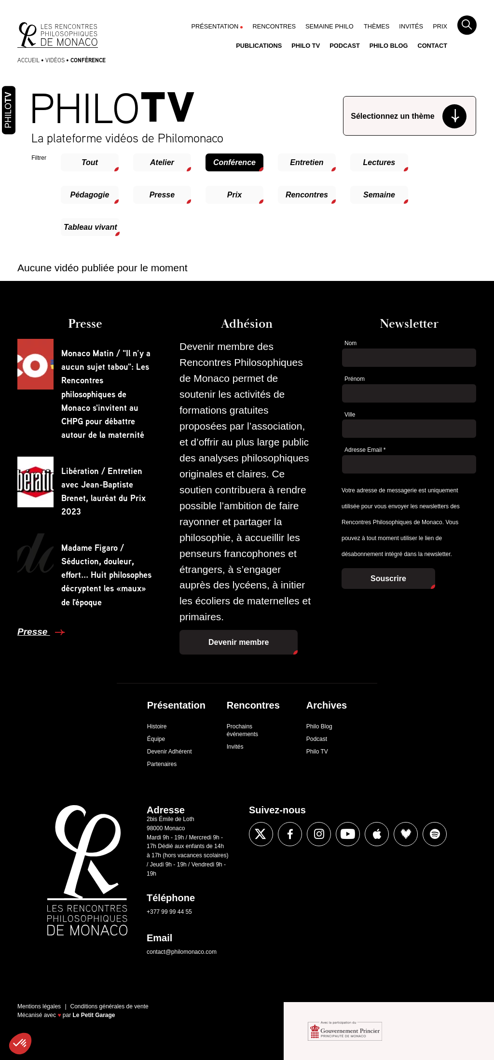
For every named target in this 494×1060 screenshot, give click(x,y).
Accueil (28, 60)
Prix (440, 26)
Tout (90, 162)
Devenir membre (238, 642)
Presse (162, 195)
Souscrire (388, 578)
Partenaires (162, 764)
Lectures (379, 162)
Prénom (354, 379)
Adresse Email (364, 449)
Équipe (156, 739)
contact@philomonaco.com (182, 951)
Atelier (162, 162)
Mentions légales (39, 1006)
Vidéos (55, 60)
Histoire (157, 726)
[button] (20, 1043)
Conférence (234, 162)
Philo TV (305, 45)
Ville (349, 414)
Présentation (215, 26)
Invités (411, 26)
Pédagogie (89, 195)
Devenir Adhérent (169, 751)
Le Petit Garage (94, 1015)
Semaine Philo (329, 26)
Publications (259, 45)
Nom (350, 343)
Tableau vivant (90, 227)
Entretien (306, 162)
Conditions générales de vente (109, 1006)
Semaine (379, 195)
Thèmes (376, 26)
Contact (432, 45)
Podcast (344, 45)
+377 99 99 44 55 (169, 911)
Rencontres (274, 26)
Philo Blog (389, 45)
